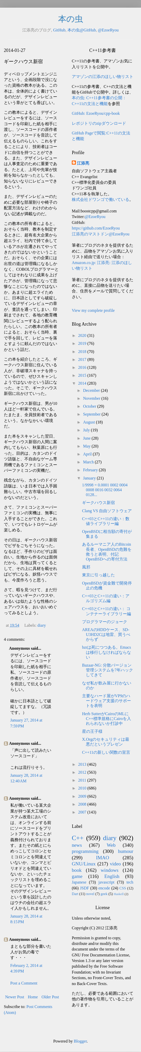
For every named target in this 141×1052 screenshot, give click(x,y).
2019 (82, 343)
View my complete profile (93, 310)
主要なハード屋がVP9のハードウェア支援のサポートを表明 (106, 701)
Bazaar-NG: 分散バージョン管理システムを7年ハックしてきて (107, 670)
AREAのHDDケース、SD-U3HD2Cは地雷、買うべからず (106, 634)
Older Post (50, 997)
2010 (82, 788)
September (92, 414)
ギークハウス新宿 (98, 502)
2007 (82, 812)
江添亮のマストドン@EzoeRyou (100, 234)
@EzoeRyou (108, 30)
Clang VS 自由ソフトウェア (107, 511)
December (92, 390)
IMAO (102, 857)
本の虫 (70, 19)
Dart (75, 894)
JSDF (84, 888)
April (88, 454)
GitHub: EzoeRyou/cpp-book (96, 113)
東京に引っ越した (98, 575)
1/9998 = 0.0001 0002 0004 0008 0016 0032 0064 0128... (104, 490)
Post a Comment (23, 983)
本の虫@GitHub (81, 30)
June (87, 438)
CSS (122, 888)
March (89, 462)
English (111, 876)
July (87, 430)
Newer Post (14, 997)
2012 (82, 772)
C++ (78, 838)
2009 (82, 796)
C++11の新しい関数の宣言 (106, 752)
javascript (106, 882)
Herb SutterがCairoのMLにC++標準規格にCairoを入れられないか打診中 (106, 719)
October (90, 406)
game (77, 876)
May (87, 446)
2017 (82, 359)
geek (103, 894)
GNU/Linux (84, 863)
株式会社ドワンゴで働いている (100, 199)
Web (111, 845)
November (92, 398)
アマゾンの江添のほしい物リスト (102, 76)
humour (125, 851)
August (89, 422)
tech (129, 882)
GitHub (59, 30)
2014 (82, 383)
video (115, 863)
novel (90, 894)
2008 (82, 804)
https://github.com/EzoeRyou (96, 228)
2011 (82, 780)
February (91, 470)
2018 (82, 351)
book (77, 870)
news (77, 845)
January (90, 478)
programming (85, 851)
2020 (82, 335)
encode (104, 888)
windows (109, 870)
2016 (82, 367)
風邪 (86, 567)
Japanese (79, 882)
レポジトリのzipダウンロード (99, 123)
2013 (82, 764)
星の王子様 (92, 731)
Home (33, 997)
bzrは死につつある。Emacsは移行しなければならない (106, 652)
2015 (82, 375)
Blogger (80, 1041)
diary (41, 625)
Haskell (119, 894)
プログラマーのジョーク (104, 622)
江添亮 (83, 163)
